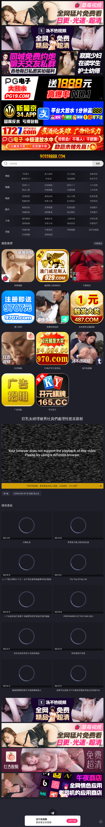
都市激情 (26, 218)
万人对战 (71, 174)
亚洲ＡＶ (26, 185)
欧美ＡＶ (71, 185)
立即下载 (72, 820)
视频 (7, 187)
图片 (7, 209)
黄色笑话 (71, 223)
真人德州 (48, 174)
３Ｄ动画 (94, 185)
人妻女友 (71, 218)
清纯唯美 (48, 212)
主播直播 (71, 189)
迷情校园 (26, 223)
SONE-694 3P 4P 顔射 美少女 (26, 493)
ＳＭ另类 (94, 189)
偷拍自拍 (48, 196)
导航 (7, 231)
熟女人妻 (26, 189)
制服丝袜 (26, 201)
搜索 (98, 163)
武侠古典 (94, 218)
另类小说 (48, 223)
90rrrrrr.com (52, 156)
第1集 (5, 493)
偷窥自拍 (26, 207)
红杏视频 (26, 234)
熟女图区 (71, 212)
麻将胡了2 (26, 178)
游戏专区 (94, 174)
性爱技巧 (94, 223)
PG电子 (26, 174)
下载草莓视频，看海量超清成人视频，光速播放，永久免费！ (64, 486)
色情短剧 (48, 234)
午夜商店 (48, 229)
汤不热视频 (94, 229)
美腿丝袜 (26, 212)
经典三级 (48, 201)
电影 (7, 198)
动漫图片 (94, 207)
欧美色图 (71, 207)
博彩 (7, 175)
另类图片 (94, 212)
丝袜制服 (48, 189)
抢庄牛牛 (94, 178)
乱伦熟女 (71, 201)
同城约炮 (26, 229)
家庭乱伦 (48, 218)
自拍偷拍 (48, 185)
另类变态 (94, 201)
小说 (7, 220)
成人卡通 (71, 196)
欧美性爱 (94, 196)
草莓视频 (71, 229)
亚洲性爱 (26, 196)
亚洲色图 (48, 207)
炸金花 (48, 178)
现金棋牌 (71, 178)
